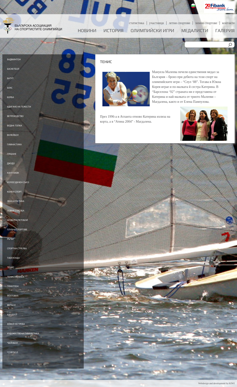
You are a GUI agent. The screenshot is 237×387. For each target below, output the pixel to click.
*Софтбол (17, 363)
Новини (87, 30)
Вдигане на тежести (28, 108)
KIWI (232, 383)
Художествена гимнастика (36, 343)
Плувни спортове (25, 235)
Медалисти (194, 30)
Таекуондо (18, 265)
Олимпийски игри (152, 30)
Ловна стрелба (22, 216)
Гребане (15, 157)
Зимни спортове (206, 23)
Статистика (136, 23)
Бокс (12, 88)
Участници (156, 23)
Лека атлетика (22, 206)
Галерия (225, 30)
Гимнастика (20, 147)
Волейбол (17, 137)
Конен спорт (20, 196)
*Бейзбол (16, 353)
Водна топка (20, 127)
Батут (13, 78)
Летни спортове (179, 23)
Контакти (228, 23)
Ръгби (13, 245)
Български (194, 6)
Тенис (13, 274)
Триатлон (17, 294)
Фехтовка (17, 304)
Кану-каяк (18, 176)
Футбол (14, 314)
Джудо (14, 167)
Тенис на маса (22, 284)
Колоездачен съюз (27, 186)
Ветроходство (22, 118)
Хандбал (16, 324)
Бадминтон (19, 59)
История (114, 30)
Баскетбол (18, 69)
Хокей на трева (23, 333)
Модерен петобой (26, 226)
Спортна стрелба (25, 255)
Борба (13, 98)
